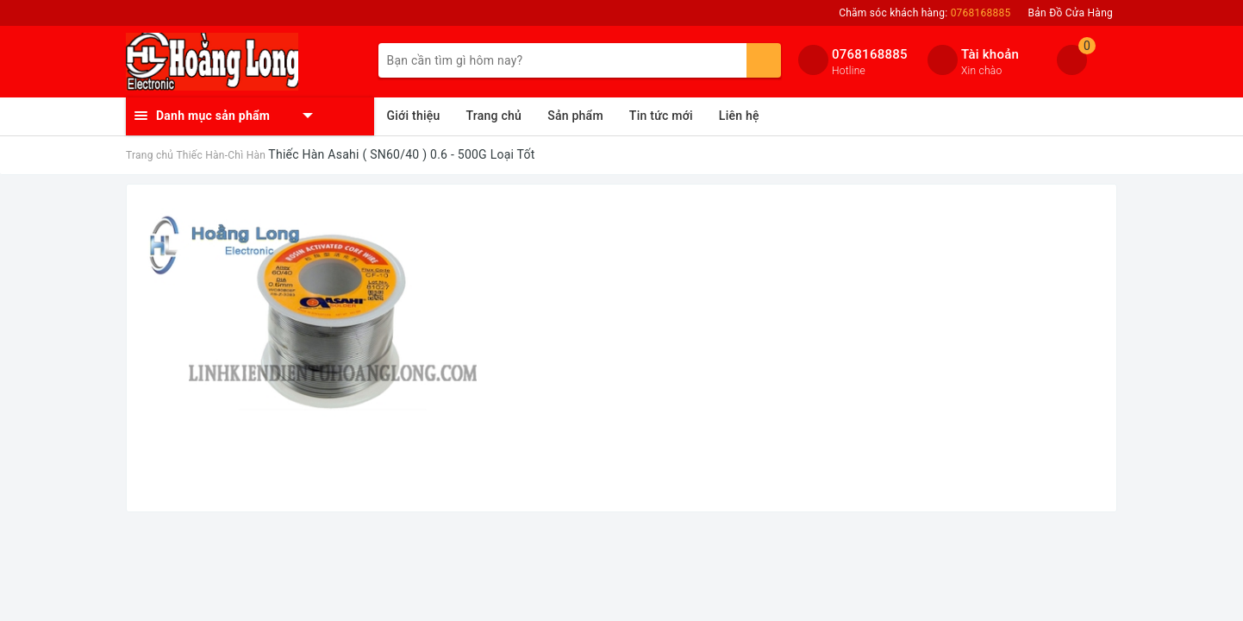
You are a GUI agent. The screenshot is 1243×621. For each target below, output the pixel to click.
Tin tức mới (661, 115)
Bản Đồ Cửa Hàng (1070, 13)
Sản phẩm (575, 115)
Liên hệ (739, 115)
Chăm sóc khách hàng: (924, 13)
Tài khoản (990, 54)
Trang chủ (494, 115)
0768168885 (870, 54)
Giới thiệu (413, 115)
